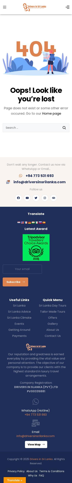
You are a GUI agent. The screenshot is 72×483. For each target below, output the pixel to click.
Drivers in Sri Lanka (41, 459)
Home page (51, 113)
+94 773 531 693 (36, 415)
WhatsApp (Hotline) (35, 411)
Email (35, 432)
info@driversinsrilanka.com (36, 436)
